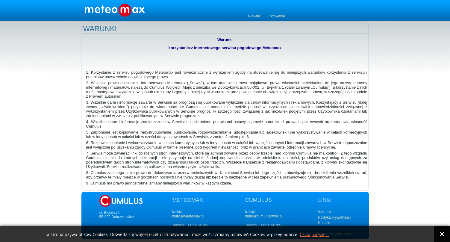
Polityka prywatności (334, 217)
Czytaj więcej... (314, 234)
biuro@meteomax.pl (188, 216)
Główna (331, 16)
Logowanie (353, 16)
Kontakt (324, 223)
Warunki (100, 29)
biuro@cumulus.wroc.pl (264, 216)
